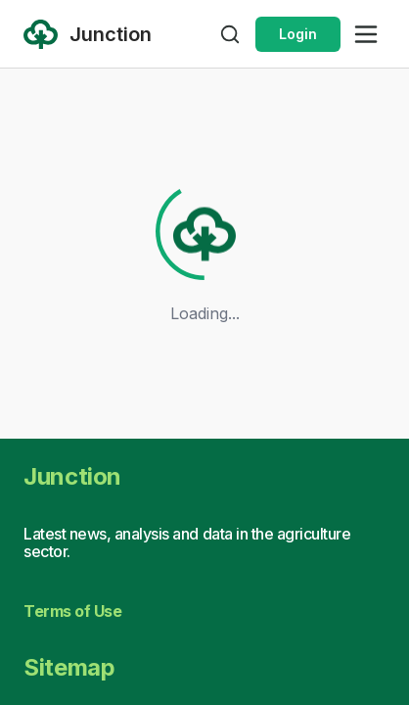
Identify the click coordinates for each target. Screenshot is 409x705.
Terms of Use (72, 611)
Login (298, 33)
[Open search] (230, 34)
